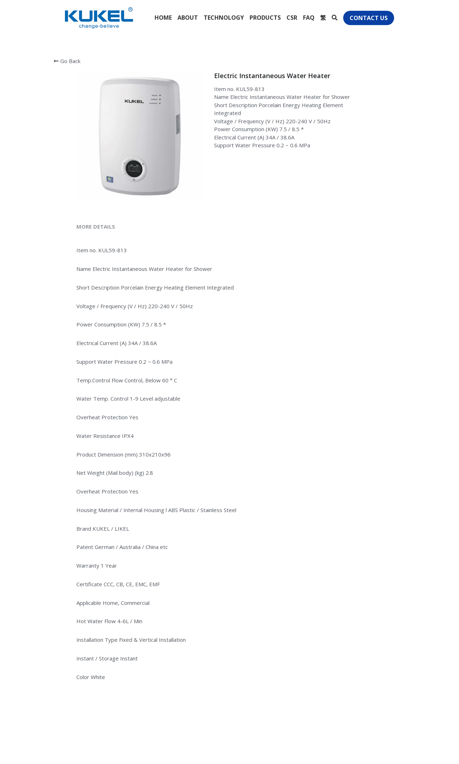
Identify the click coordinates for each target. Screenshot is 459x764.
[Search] (334, 17)
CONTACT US (369, 18)
